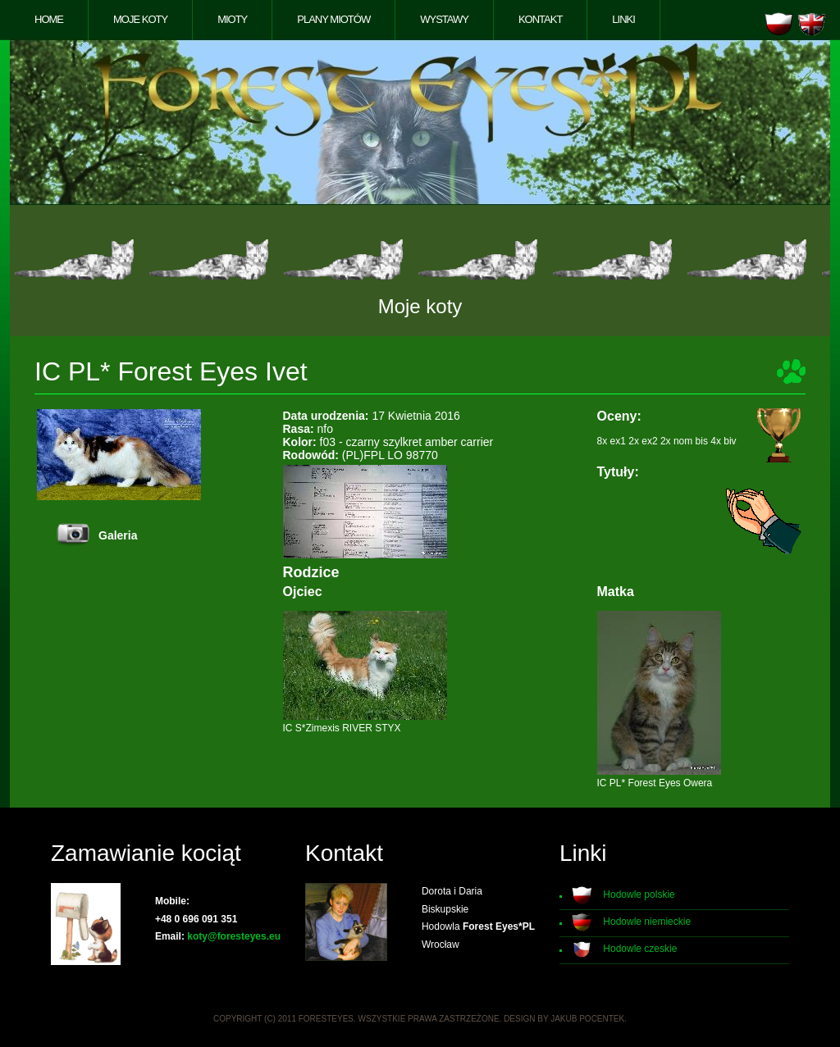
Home (48, 19)
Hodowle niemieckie (647, 921)
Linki (623, 19)
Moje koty (140, 19)
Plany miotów (333, 19)
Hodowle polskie (638, 894)
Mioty (232, 19)
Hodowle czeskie (640, 948)
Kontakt (540, 19)
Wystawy (444, 19)
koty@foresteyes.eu (234, 936)
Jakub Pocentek (587, 1018)
